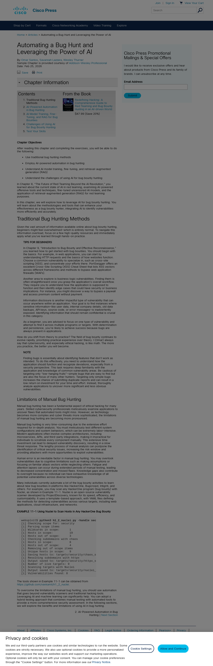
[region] (106, 649)
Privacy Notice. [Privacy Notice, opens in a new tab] (101, 662)
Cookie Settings (141, 648)
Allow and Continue (173, 648)
